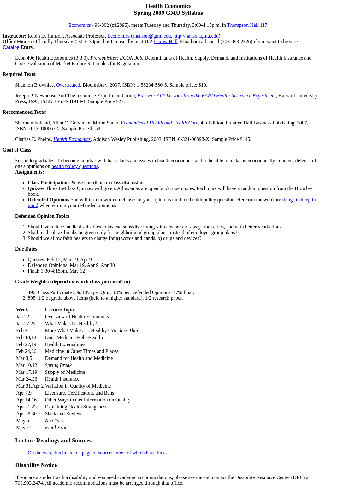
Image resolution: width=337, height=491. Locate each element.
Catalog (11, 47)
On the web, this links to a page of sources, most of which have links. (98, 452)
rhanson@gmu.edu (152, 35)
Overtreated (68, 85)
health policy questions (74, 166)
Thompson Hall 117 (247, 25)
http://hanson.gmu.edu (196, 35)
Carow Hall (165, 41)
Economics (79, 25)
